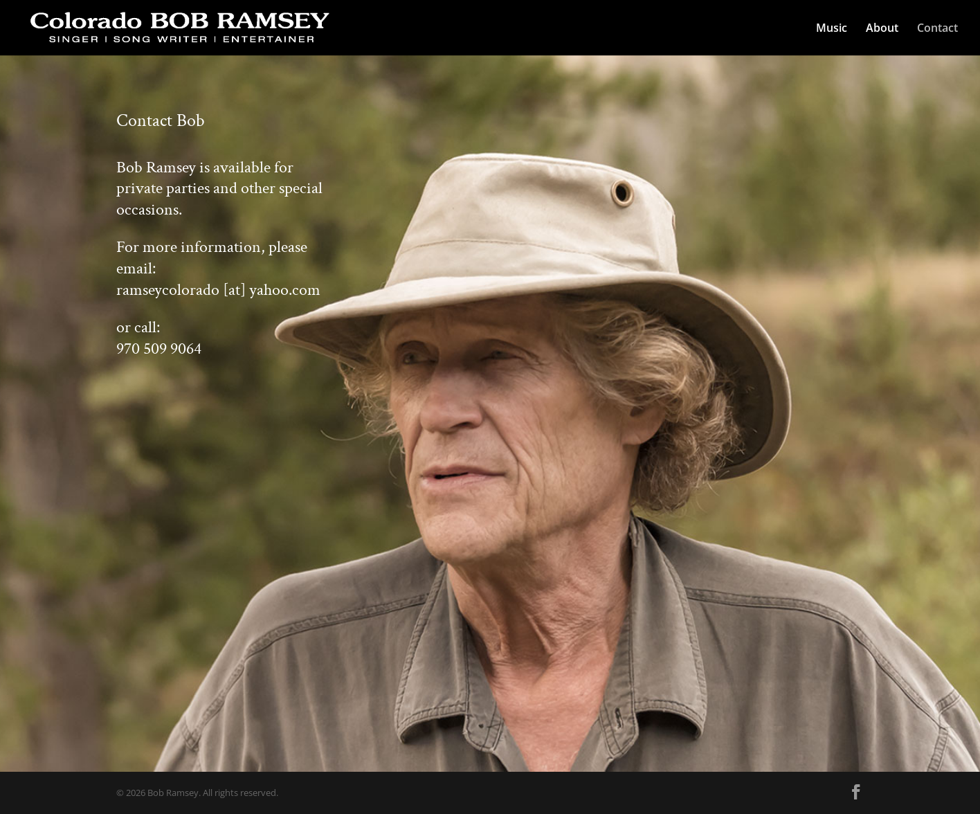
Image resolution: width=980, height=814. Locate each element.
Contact (937, 29)
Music (831, 29)
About (882, 29)
